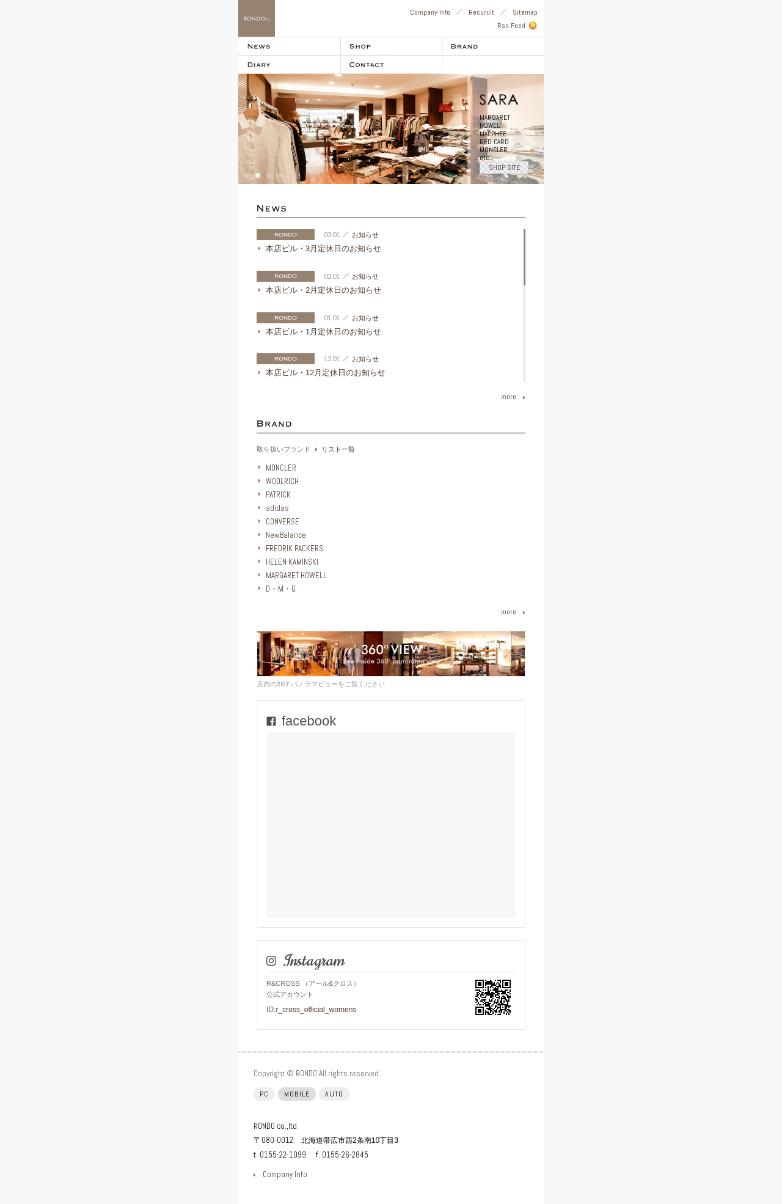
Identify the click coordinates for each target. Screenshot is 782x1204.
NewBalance (286, 535)
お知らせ (365, 234)
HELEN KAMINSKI (292, 562)
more (508, 397)
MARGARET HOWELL (296, 575)
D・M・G (281, 589)
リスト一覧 (338, 449)
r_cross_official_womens (316, 1009)
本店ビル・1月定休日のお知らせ (323, 331)
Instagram (313, 961)
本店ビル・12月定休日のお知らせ (326, 372)
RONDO (285, 234)
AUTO (334, 1094)
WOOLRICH (282, 481)
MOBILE (297, 1094)
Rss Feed (511, 26)
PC (264, 1094)
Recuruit (481, 12)
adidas (277, 508)
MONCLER (281, 468)
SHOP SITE (504, 167)
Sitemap (525, 12)
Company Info (430, 12)
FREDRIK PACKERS (294, 548)
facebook (309, 721)
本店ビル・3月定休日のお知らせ (323, 248)
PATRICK (278, 495)
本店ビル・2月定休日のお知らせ (323, 290)
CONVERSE (282, 521)
